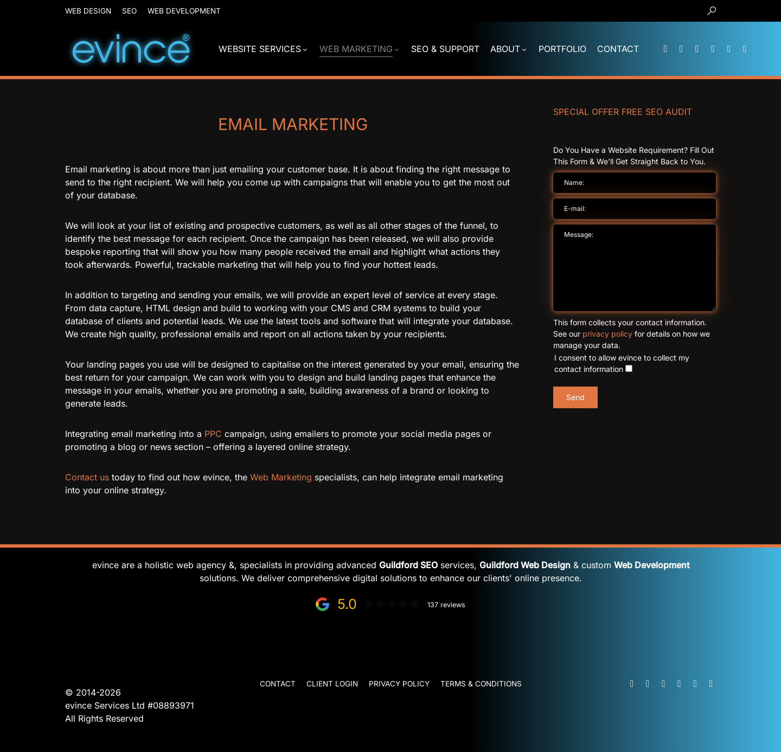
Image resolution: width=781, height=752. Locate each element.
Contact (278, 683)
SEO (129, 11)
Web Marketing (281, 477)
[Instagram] (745, 49)
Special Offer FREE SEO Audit (622, 111)
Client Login (332, 683)
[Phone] (681, 49)
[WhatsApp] (697, 49)
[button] (711, 11)
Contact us (87, 477)
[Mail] (665, 49)
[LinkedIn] (713, 49)
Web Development (184, 11)
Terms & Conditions (481, 683)
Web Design (88, 11)
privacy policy (607, 333)
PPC (213, 433)
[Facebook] (729, 49)
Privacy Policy (399, 683)
